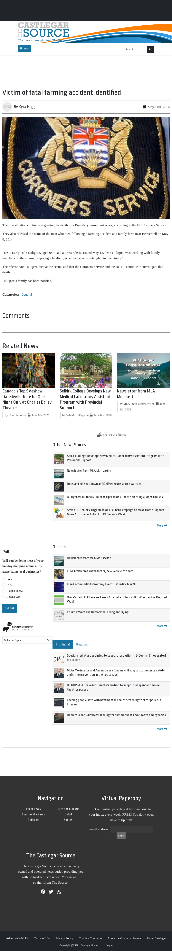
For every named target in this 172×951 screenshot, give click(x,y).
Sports (68, 820)
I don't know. (15, 590)
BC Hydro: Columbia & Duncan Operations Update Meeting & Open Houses (115, 497)
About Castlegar (156, 938)
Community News (33, 814)
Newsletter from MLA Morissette (89, 471)
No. (9, 584)
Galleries (33, 820)
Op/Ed (68, 814)
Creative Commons (90, 938)
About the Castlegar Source (124, 938)
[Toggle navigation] (24, 48)
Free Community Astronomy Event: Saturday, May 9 (101, 584)
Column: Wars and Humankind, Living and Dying (98, 612)
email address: (99, 829)
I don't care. (14, 596)
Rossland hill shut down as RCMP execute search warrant (104, 484)
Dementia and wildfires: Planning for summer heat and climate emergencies (116, 715)
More (162, 525)
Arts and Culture (68, 809)
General (27, 294)
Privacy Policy (64, 938)
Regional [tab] (82, 644)
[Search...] (135, 49)
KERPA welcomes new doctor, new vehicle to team (100, 571)
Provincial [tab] (63, 644)
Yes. (10, 579)
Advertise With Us (17, 938)
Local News (33, 809)
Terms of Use (42, 938)
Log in (109, 945)
